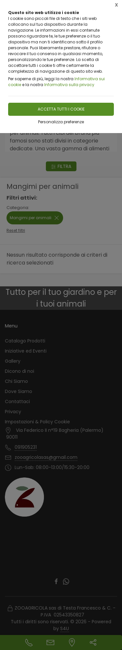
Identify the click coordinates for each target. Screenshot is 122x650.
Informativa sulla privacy (69, 84)
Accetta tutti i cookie (61, 109)
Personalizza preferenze (61, 122)
